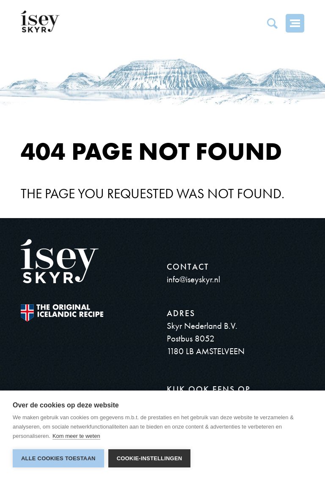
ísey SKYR (40, 22)
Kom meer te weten (76, 436)
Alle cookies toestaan (58, 458)
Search (272, 23)
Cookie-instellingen (149, 458)
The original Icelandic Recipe (62, 313)
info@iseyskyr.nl (193, 279)
